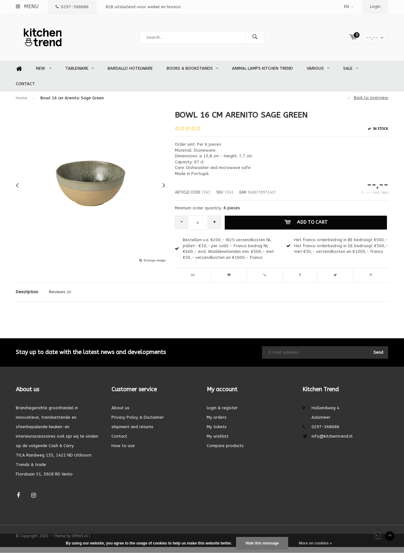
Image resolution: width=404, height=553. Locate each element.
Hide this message (262, 543)
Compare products (225, 451)
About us (120, 413)
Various (318, 74)
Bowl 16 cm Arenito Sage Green (72, 104)
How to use (123, 451)
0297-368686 (72, 6)
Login (375, 6)
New (43, 74)
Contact (25, 89)
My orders (217, 423)
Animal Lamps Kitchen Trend (262, 74)
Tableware (79, 74)
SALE (350, 74)
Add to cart (307, 228)
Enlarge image (154, 267)
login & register (222, 413)
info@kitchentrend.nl (332, 442)
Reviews (60, 298)
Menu (27, 6)
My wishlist (218, 442)
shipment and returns (132, 432)
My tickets (217, 432)
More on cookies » (315, 543)
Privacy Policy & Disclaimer (137, 423)
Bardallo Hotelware (130, 74)
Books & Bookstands (192, 74)
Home (18, 75)
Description (27, 298)
